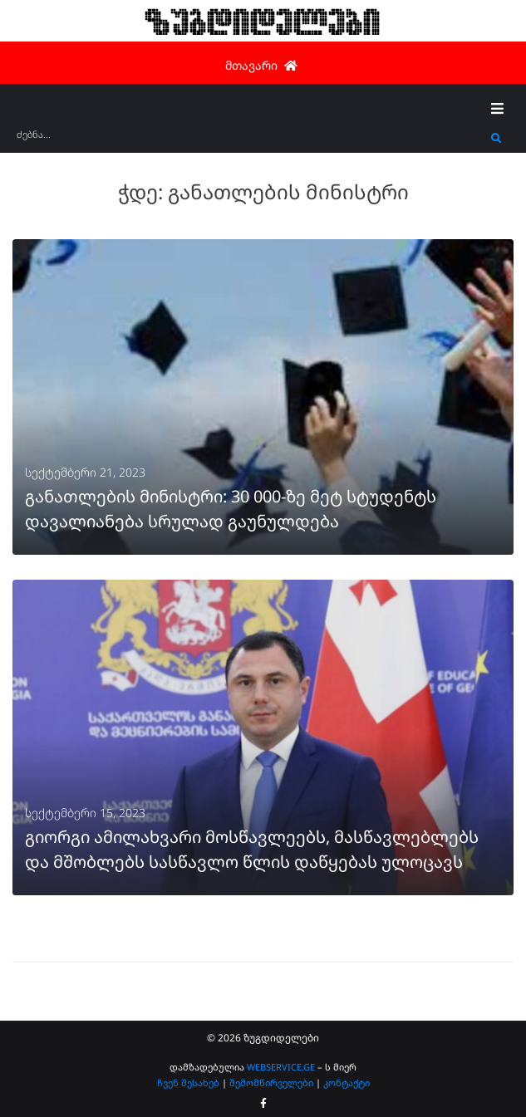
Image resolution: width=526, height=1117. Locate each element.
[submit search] (496, 139)
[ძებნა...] (249, 140)
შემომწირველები (271, 1082)
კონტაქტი (346, 1082)
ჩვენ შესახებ (188, 1082)
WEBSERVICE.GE (281, 1067)
